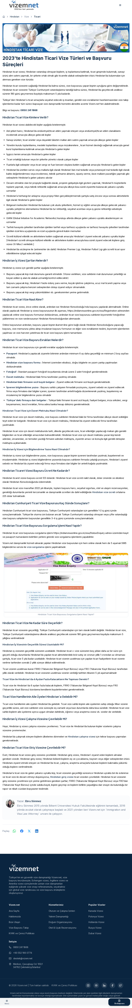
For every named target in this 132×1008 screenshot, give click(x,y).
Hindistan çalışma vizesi (81, 738)
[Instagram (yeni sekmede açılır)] (88, 988)
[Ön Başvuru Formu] (119, 1002)
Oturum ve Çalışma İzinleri (62, 913)
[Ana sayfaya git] (3, 19)
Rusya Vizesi (95, 930)
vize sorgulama (35, 549)
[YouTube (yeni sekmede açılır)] (96, 988)
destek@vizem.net (20, 960)
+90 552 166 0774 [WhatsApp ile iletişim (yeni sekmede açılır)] (20, 955)
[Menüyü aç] (7, 1002)
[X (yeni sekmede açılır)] (120, 988)
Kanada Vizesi (95, 913)
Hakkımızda (15, 918)
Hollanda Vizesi (96, 924)
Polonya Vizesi (96, 918)
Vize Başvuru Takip (19, 930)
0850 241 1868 (28, 112)
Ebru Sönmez (33, 803)
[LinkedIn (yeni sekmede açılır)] (104, 988)
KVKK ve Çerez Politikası (21, 935)
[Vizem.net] (24, 870)
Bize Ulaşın (14, 924)
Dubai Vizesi (94, 935)
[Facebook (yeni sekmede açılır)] (112, 988)
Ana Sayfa (14, 913)
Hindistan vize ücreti (103, 494)
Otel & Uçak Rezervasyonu (62, 930)
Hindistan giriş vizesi (62, 779)
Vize (26, 19)
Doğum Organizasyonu (60, 924)
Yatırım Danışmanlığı (58, 918)
